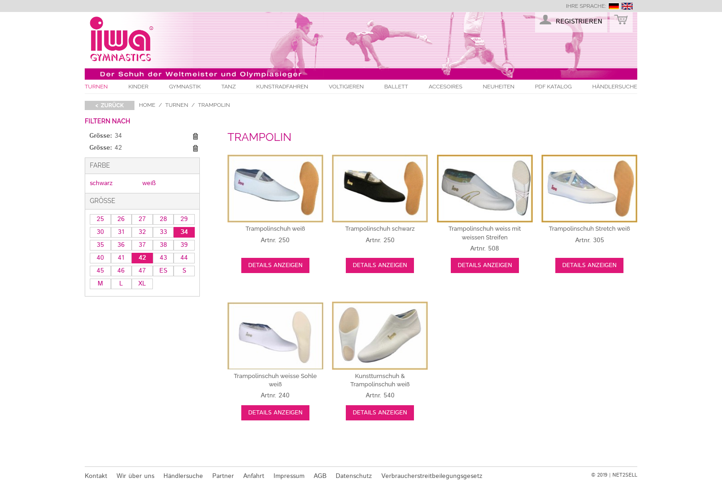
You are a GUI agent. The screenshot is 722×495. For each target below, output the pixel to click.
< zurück (109, 105)
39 (184, 245)
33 (163, 232)
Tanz (228, 86)
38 (163, 245)
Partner (223, 476)
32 (142, 232)
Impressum (289, 476)
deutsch (613, 6)
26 (121, 219)
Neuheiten (499, 86)
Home (147, 105)
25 (100, 219)
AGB (320, 476)
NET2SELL (624, 475)
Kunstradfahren (282, 86)
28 (163, 219)
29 (184, 219)
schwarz (101, 183)
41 (121, 257)
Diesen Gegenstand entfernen (195, 136)
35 (100, 245)
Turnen (96, 86)
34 (184, 232)
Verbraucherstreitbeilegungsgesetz (432, 476)
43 (163, 257)
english (627, 6)
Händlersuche (614, 86)
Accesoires (445, 86)
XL (142, 283)
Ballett (396, 86)
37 (142, 245)
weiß (149, 183)
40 (100, 257)
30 (100, 232)
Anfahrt (253, 476)
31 (121, 232)
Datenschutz (354, 476)
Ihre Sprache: (586, 6)
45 (100, 270)
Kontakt (96, 476)
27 (142, 219)
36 (121, 245)
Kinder (138, 86)
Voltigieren (346, 86)
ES (163, 270)
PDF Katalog (553, 86)
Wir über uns (135, 476)
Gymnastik (185, 86)
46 (121, 270)
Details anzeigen (275, 265)
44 (184, 257)
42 (142, 257)
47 (142, 270)
